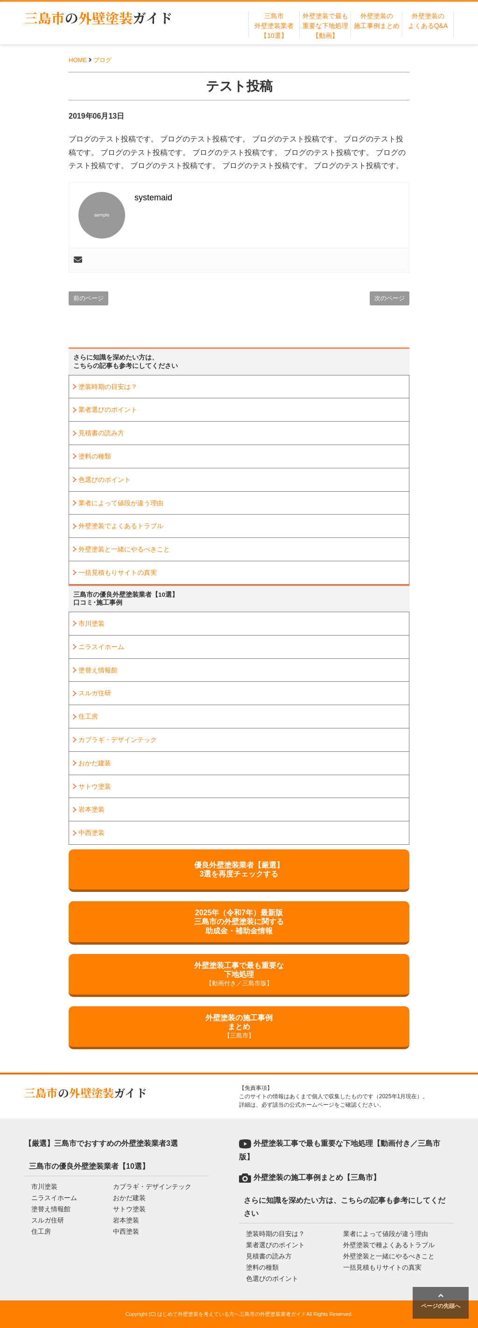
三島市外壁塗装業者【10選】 (274, 25)
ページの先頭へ (440, 1301)
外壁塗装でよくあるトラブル (120, 526)
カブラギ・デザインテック (117, 739)
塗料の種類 (94, 456)
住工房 (88, 716)
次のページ (389, 298)
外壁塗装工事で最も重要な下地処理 (239, 974)
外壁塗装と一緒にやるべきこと (124, 549)
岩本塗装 (91, 809)
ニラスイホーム (101, 646)
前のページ (88, 298)
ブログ (102, 60)
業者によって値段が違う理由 (120, 503)
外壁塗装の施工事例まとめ (239, 1027)
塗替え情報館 (98, 670)
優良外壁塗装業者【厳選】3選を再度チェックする (239, 869)
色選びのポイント (104, 479)
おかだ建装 (94, 763)
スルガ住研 (94, 693)
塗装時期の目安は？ (107, 386)
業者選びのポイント (107, 409)
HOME (78, 60)
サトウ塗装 (94, 786)
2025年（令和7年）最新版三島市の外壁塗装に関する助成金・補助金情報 (239, 921)
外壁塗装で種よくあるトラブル (389, 1245)
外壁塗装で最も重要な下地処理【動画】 (325, 25)
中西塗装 (91, 832)
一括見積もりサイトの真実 (117, 572)
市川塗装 (91, 623)
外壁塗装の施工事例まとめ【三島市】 (316, 1177)
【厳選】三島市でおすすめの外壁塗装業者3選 (101, 1143)
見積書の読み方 (101, 433)
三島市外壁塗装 (98, 17)
